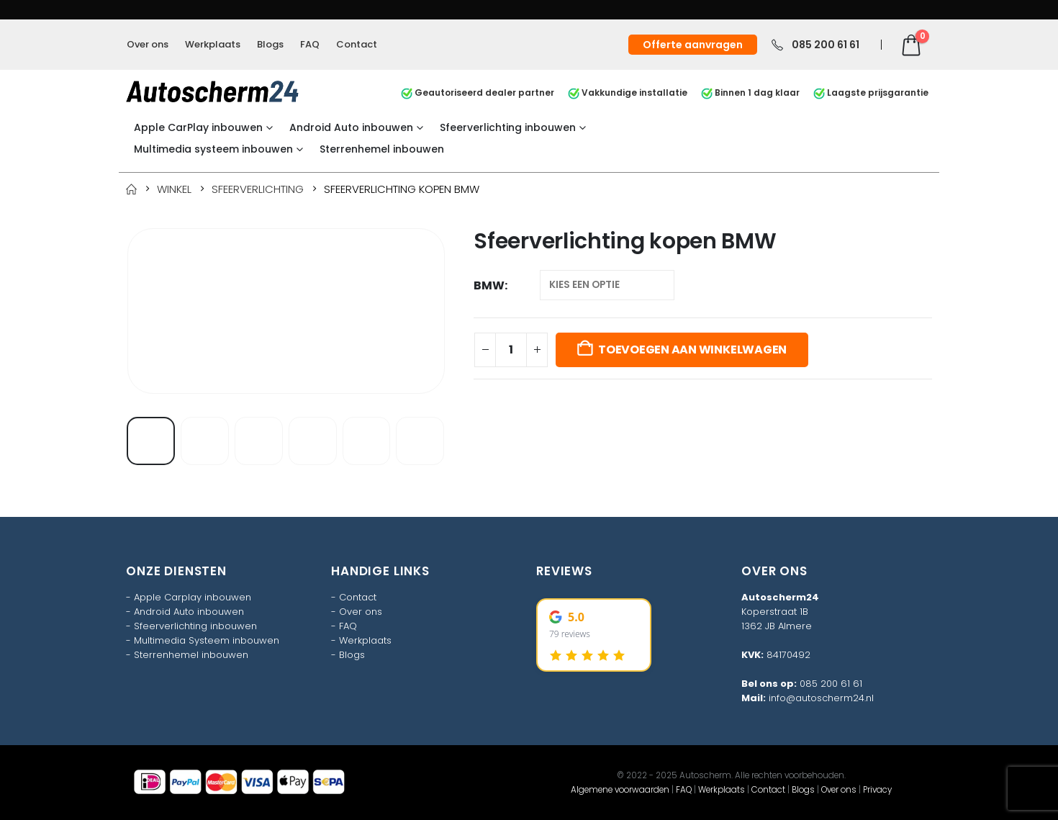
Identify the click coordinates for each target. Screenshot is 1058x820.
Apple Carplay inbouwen (192, 597)
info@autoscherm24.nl (821, 698)
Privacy (877, 790)
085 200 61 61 (831, 683)
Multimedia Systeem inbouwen (206, 640)
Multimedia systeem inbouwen (213, 149)
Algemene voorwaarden (620, 790)
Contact (356, 44)
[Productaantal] (511, 350)
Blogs (270, 44)
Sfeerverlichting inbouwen (508, 127)
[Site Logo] (212, 91)
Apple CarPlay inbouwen (198, 127)
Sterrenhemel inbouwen (382, 149)
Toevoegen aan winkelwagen (692, 349)
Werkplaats (212, 44)
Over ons (147, 44)
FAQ (310, 44)
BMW (489, 285)
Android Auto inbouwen (351, 127)
